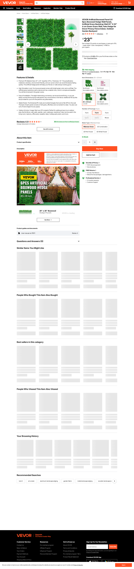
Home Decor (25, 13)
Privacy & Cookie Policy (92, 552)
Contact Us (20, 545)
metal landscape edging (84, 481)
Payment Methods (22, 554)
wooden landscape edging (106, 481)
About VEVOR (67, 545)
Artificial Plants (35, 13)
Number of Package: (89, 109)
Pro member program (47, 545)
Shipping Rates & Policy (24, 560)
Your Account (21, 557)
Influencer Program (46, 551)
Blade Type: (86, 123)
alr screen (31, 481)
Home (18, 13)
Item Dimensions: (87, 77)
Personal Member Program (48, 554)
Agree (123, 565)
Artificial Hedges (45, 13)
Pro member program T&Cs (72, 554)
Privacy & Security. (78, 565)
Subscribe (113, 547)
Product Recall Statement (71, 557)
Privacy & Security (68, 551)
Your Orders (20, 551)
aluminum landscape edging (49, 481)
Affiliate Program (45, 548)
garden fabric (67, 481)
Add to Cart (90, 155)
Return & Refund (22, 548)
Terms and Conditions (70, 548)
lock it (21, 481)
